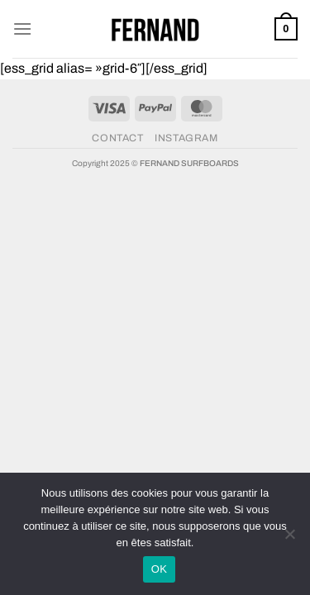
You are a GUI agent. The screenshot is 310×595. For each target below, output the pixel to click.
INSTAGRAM (186, 138)
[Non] (289, 539)
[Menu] (22, 28)
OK (159, 569)
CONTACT (117, 138)
